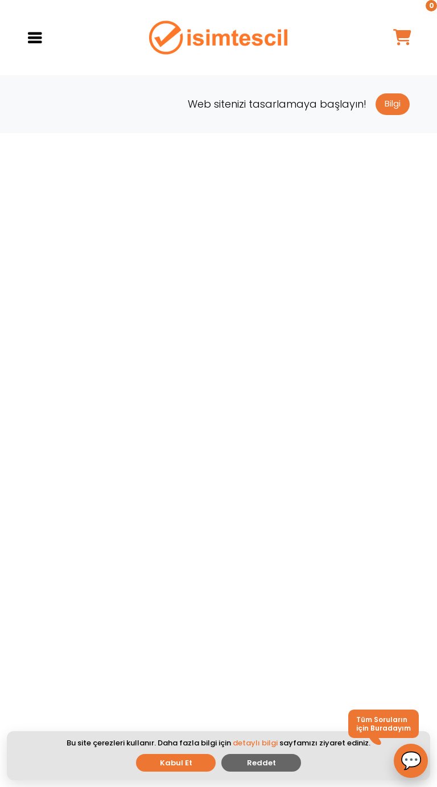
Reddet (261, 762)
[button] (411, 761)
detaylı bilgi (255, 742)
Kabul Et (176, 762)
